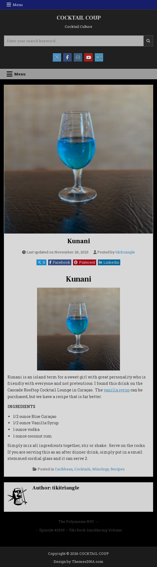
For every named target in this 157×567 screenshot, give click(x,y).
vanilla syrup (117, 390)
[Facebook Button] (67, 57)
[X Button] (57, 57)
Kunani (78, 241)
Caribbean (64, 469)
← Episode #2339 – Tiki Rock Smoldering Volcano (78, 530)
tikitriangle (125, 252)
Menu (18, 4)
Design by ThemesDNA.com (78, 561)
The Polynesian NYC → (78, 521)
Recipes (118, 469)
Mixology (100, 469)
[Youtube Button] (88, 57)
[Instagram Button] (78, 57)
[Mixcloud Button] (99, 57)
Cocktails (82, 469)
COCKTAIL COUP (79, 18)
